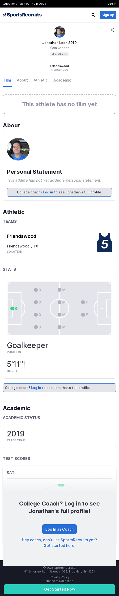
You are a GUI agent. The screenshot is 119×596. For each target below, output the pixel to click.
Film (7, 80)
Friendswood (21, 236)
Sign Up (108, 15)
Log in (48, 192)
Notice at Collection (59, 581)
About (22, 80)
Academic (62, 80)
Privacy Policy (59, 577)
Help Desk (38, 3)
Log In (112, 3)
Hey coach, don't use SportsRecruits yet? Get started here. (59, 542)
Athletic (41, 80)
